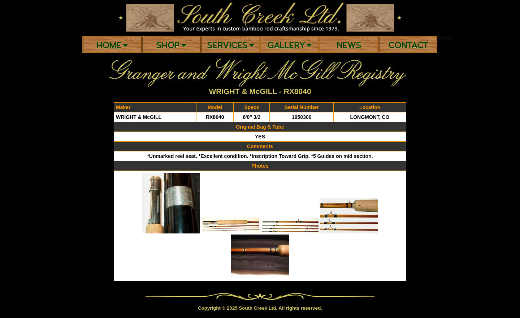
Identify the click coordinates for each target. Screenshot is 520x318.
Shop (171, 45)
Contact (408, 45)
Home (112, 45)
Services (230, 45)
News (349, 45)
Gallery (289, 45)
